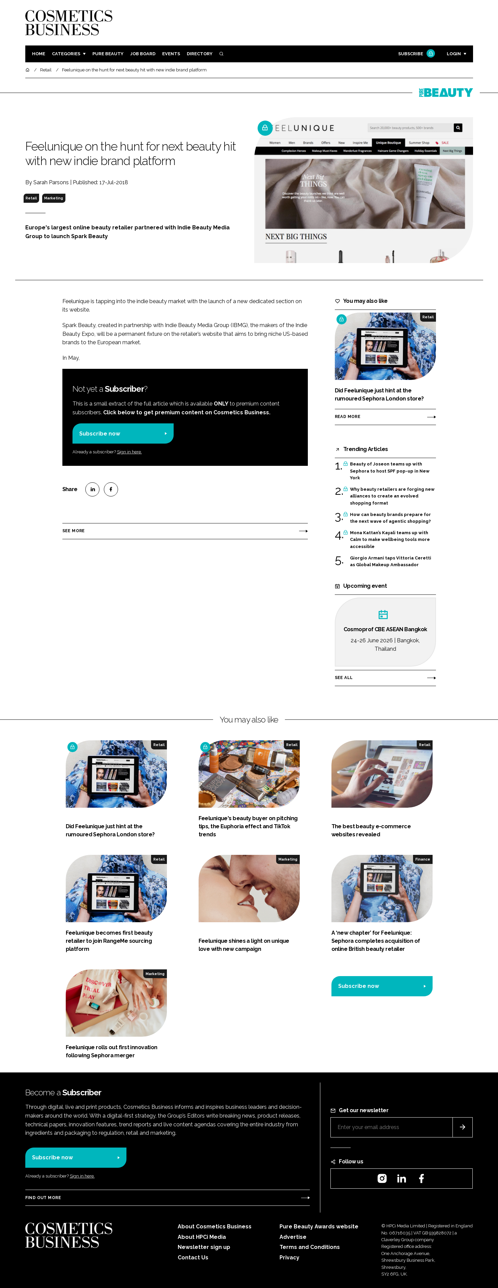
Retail (31, 198)
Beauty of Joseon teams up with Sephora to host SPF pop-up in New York (390, 471)
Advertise (293, 1237)
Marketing (53, 198)
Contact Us (193, 1257)
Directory (199, 53)
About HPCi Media (202, 1237)
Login (454, 53)
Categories (66, 53)
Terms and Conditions (310, 1247)
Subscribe (415, 54)
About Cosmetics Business (215, 1226)
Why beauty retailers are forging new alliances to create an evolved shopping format (392, 496)
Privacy (289, 1257)
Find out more (43, 1197)
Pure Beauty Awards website (319, 1226)
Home (38, 53)
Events (171, 53)
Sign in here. (129, 451)
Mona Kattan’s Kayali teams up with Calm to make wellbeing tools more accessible (390, 539)
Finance (422, 859)
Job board (142, 53)
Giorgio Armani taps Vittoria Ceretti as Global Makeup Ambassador (390, 562)
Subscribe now (99, 433)
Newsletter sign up (204, 1247)
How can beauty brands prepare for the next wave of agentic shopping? (390, 518)
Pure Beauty (107, 53)
